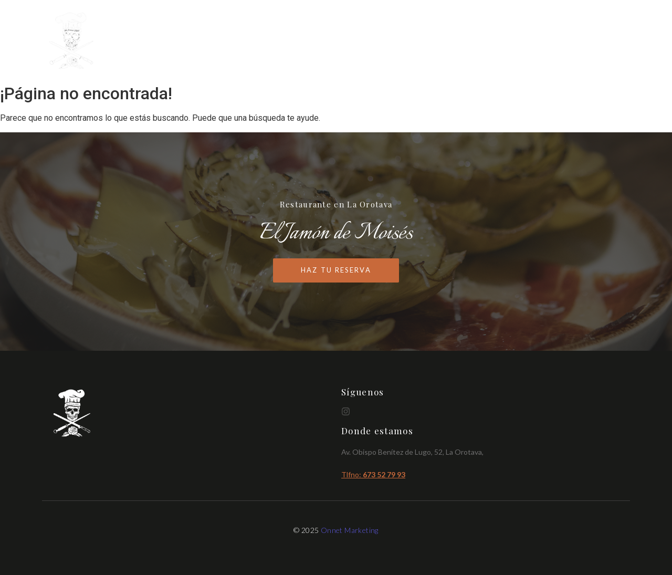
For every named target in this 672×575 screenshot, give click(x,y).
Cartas (505, 41)
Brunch (554, 41)
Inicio (460, 41)
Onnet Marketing (350, 530)
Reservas (607, 41)
